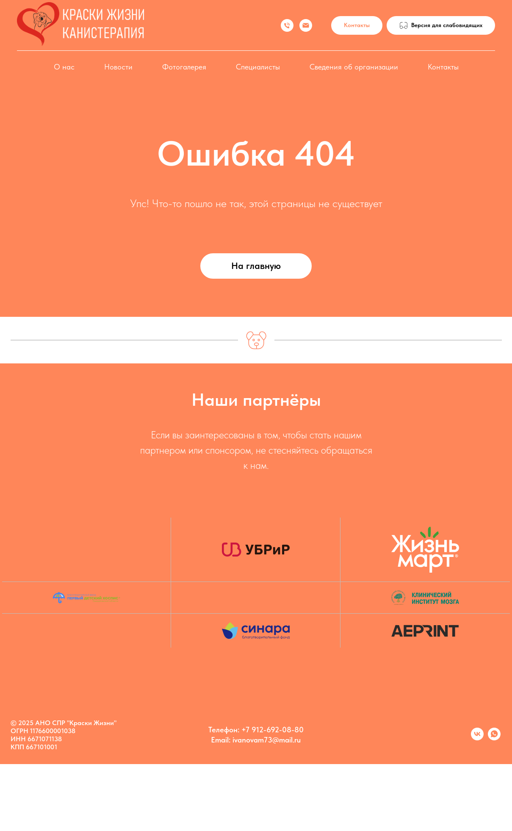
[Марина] (494, 738)
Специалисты (258, 66)
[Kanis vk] (477, 738)
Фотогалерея (184, 66)
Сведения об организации (354, 66)
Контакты (443, 66)
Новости (118, 66)
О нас (64, 66)
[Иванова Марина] (287, 25)
